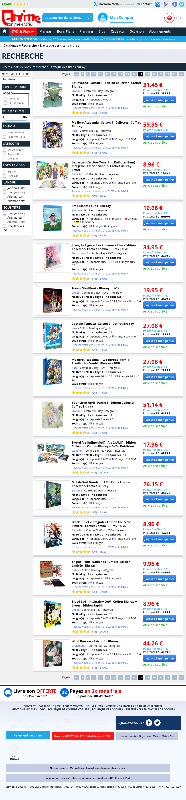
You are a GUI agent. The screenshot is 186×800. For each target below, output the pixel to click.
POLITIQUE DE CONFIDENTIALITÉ (68, 709)
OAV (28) (12, 158)
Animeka (105, 768)
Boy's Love (145, 736)
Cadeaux (117, 31)
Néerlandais (13, 227)
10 (93, 74)
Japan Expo (92, 768)
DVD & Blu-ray (23, 31)
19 (154, 74)
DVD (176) (14, 98)
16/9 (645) (13, 175)
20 (160, 74)
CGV (42, 709)
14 (120, 74)
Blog (101, 31)
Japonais (16, 187)
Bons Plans (65, 31)
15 (127, 74)
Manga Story (77, 768)
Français (16, 192)
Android (103, 778)
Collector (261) (16, 136)
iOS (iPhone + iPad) (119, 778)
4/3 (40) (11, 171)
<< (76, 74)
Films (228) (13, 153)
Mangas (45, 31)
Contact (146, 4)
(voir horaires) (126, 4)
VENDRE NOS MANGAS (120, 706)
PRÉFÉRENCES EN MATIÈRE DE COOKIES (150, 709)
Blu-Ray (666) (16, 102)
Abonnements (160, 31)
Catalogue (11, 46)
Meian (156, 736)
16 (134, 74)
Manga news (119, 768)
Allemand (16, 200)
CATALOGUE (46, 706)
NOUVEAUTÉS (94, 706)
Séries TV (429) (16, 149)
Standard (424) (16, 132)
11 (100, 74)
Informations (89, 778)
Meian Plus (168, 736)
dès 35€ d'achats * (32, 39)
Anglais (14, 196)
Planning (86, 31)
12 (107, 74)
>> (181, 74)
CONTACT (30, 706)
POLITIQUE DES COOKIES (107, 709)
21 (167, 74)
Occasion (137, 31)
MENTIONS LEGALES (24, 709)
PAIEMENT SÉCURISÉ (150, 706)
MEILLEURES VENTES (70, 706)
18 (147, 74)
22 (174, 74)
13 (113, 74)
